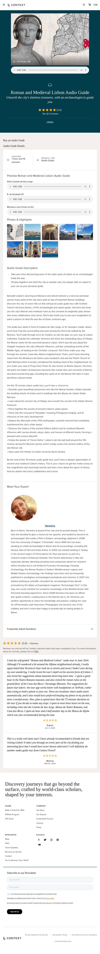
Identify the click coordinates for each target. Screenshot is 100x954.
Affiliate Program (12, 814)
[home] (16, 5)
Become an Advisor (13, 852)
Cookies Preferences (63, 941)
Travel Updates (11, 847)
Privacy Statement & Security (36, 935)
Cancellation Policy (59, 935)
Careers (39, 823)
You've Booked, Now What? (17, 860)
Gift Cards (9, 819)
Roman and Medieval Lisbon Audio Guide (50, 92)
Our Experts (41, 814)
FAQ (36, 651)
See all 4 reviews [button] (50, 113)
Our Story (40, 810)
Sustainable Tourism (44, 819)
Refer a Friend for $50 (14, 810)
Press (38, 827)
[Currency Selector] (95, 4)
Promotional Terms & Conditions (84, 935)
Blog (7, 839)
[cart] (89, 5)
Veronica (50, 525)
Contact (8, 856)
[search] (83, 5)
